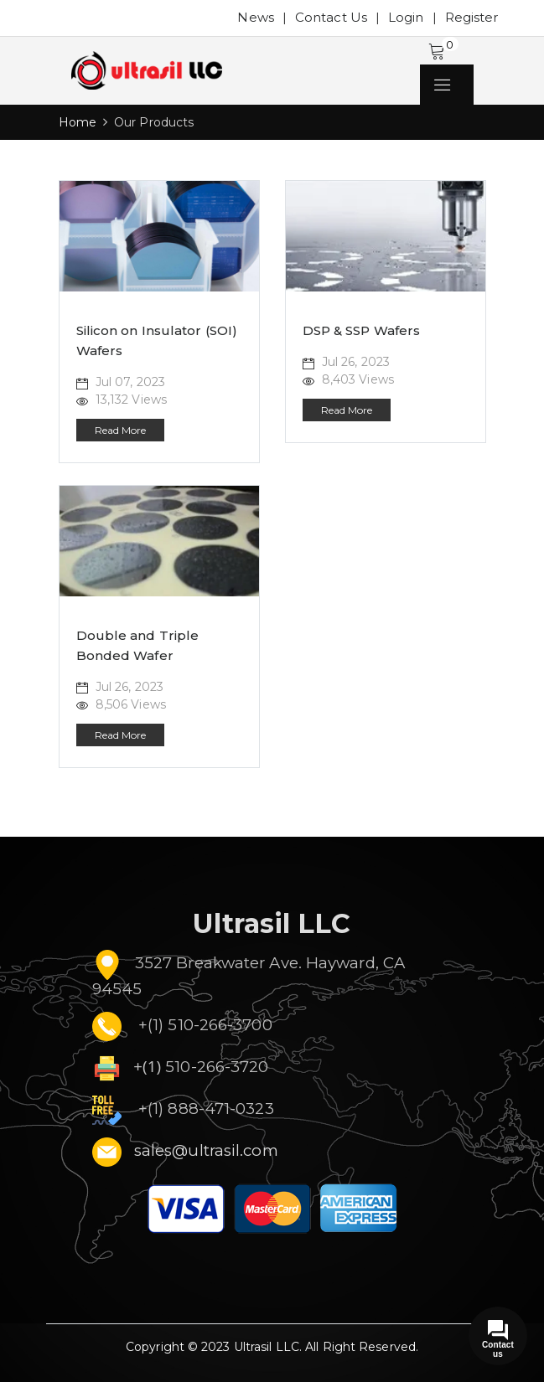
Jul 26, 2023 (346, 361)
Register (472, 17)
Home (77, 122)
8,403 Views (348, 379)
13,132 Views (121, 399)
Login (406, 17)
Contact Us (331, 17)
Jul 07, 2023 (120, 381)
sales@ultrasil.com (206, 1150)
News (255, 17)
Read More (121, 430)
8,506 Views (121, 704)
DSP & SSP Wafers (362, 330)
